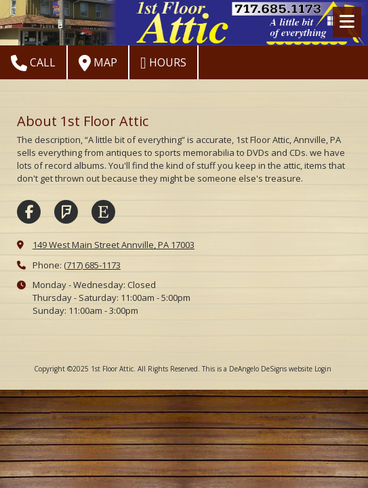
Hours (163, 63)
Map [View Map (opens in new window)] (98, 63)
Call (33, 63)
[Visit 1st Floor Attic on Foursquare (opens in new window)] (66, 212)
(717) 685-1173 (92, 265)
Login (322, 368)
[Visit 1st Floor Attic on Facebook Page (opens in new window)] (29, 212)
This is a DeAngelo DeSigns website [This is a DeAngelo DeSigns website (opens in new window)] (257, 368)
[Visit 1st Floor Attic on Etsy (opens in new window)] (103, 212)
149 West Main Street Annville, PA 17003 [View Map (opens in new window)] (114, 245)
